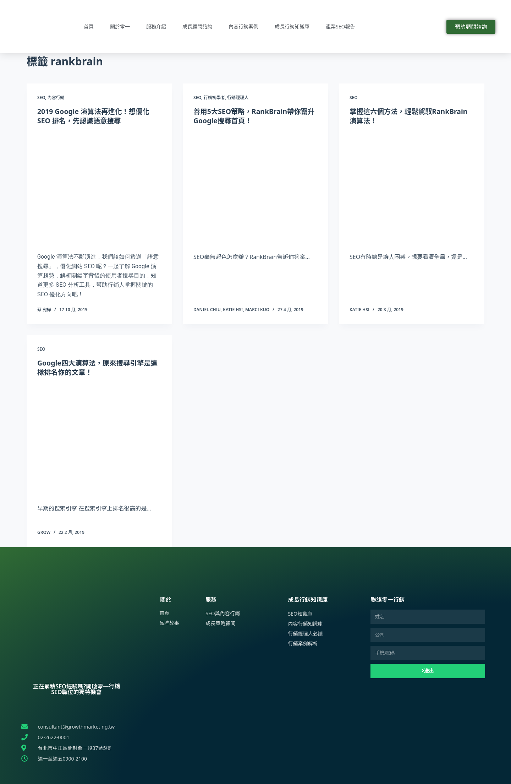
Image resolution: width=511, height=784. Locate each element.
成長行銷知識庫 (292, 26)
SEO (41, 97)
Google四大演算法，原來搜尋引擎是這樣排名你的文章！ (95, 367)
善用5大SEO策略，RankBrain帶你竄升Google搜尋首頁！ (252, 116)
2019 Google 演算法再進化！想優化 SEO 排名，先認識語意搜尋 (95, 116)
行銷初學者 (214, 97)
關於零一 (120, 26)
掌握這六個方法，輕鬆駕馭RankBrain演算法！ (410, 116)
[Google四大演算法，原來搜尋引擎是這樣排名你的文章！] (99, 438)
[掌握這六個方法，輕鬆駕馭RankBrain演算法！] (411, 187)
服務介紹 (156, 26)
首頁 (89, 26)
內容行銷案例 (243, 26)
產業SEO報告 (340, 26)
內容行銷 (56, 97)
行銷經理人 (237, 97)
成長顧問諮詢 (197, 26)
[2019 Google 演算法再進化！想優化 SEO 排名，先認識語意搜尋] (99, 187)
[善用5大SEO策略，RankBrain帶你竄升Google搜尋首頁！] (255, 187)
